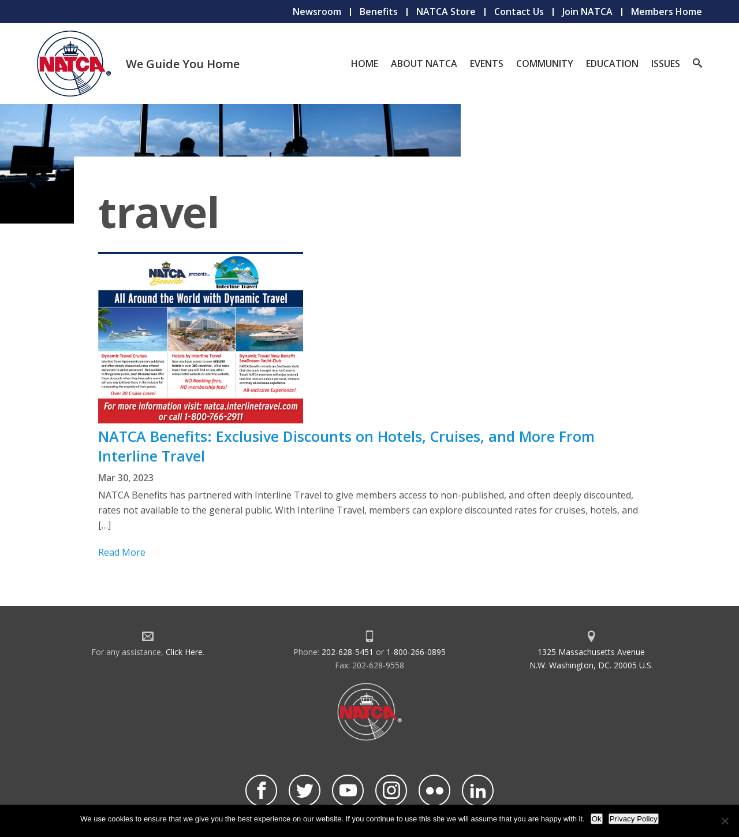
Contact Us (519, 11)
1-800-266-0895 (416, 651)
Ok (597, 818)
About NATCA (424, 63)
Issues (665, 63)
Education (612, 63)
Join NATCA (587, 11)
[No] (724, 821)
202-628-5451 (348, 651)
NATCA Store (446, 11)
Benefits (379, 11)
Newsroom (317, 11)
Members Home (666, 11)
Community (544, 63)
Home (364, 63)
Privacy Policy (634, 818)
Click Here (184, 651)
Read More (121, 552)
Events (486, 63)
